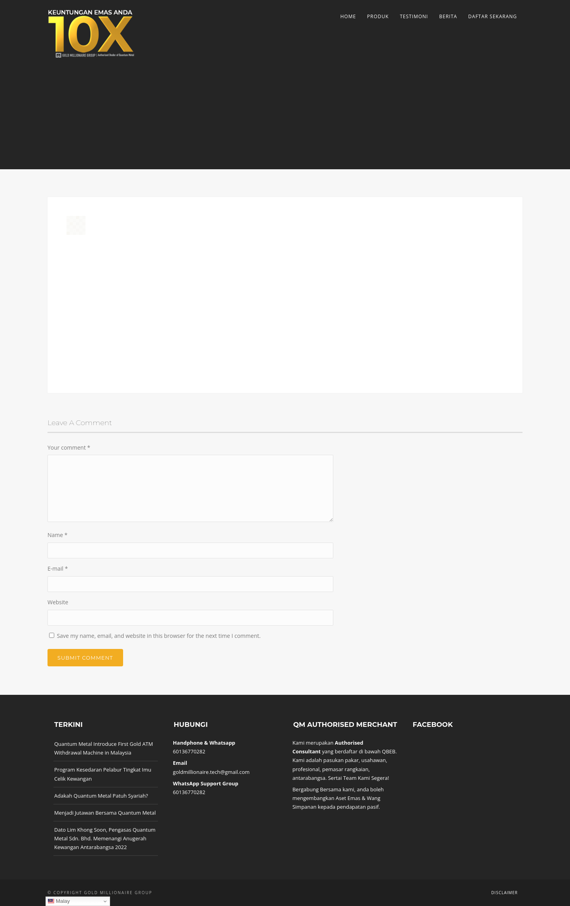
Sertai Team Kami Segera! (358, 777)
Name (58, 535)
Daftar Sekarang (492, 16)
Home (348, 16)
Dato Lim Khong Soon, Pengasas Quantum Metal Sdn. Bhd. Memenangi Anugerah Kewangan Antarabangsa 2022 (105, 838)
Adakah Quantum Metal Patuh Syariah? (101, 795)
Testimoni (414, 16)
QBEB (388, 751)
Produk (378, 16)
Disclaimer (504, 892)
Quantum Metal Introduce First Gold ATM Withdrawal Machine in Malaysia (103, 748)
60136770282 (189, 751)
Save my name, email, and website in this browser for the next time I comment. (159, 635)
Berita (448, 16)
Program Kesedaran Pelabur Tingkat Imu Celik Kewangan (102, 774)
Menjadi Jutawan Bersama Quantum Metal (105, 812)
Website (58, 602)
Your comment (69, 447)
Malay (59, 901)
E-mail (58, 568)
